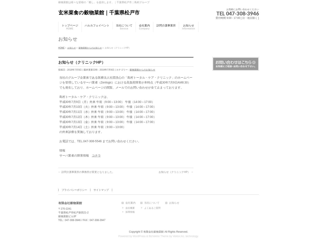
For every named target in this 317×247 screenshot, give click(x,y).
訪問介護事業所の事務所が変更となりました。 (86, 172)
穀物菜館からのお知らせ (142, 69)
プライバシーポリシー (74, 189)
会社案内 (130, 203)
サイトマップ (101, 189)
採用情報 (130, 212)
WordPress (139, 236)
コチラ (96, 155)
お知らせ (174, 203)
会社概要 (130, 208)
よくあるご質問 (152, 208)
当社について (151, 203)
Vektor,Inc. (179, 236)
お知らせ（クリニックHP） (176, 172)
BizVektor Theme (159, 236)
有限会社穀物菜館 (153, 231)
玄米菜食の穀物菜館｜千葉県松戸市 (99, 12)
